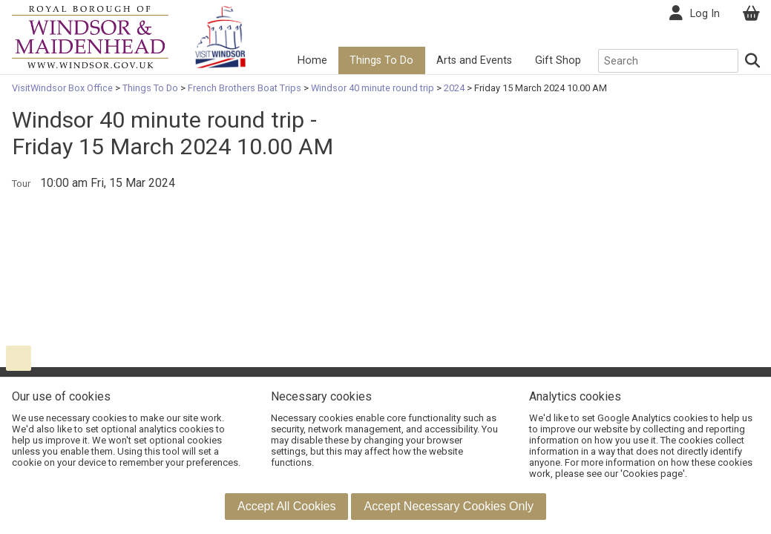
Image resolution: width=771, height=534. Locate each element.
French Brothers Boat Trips (245, 87)
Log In (705, 13)
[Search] (753, 60)
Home (312, 60)
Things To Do (381, 60)
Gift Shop (558, 60)
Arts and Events (474, 60)
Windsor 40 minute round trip (372, 87)
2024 (454, 87)
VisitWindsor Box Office (63, 87)
